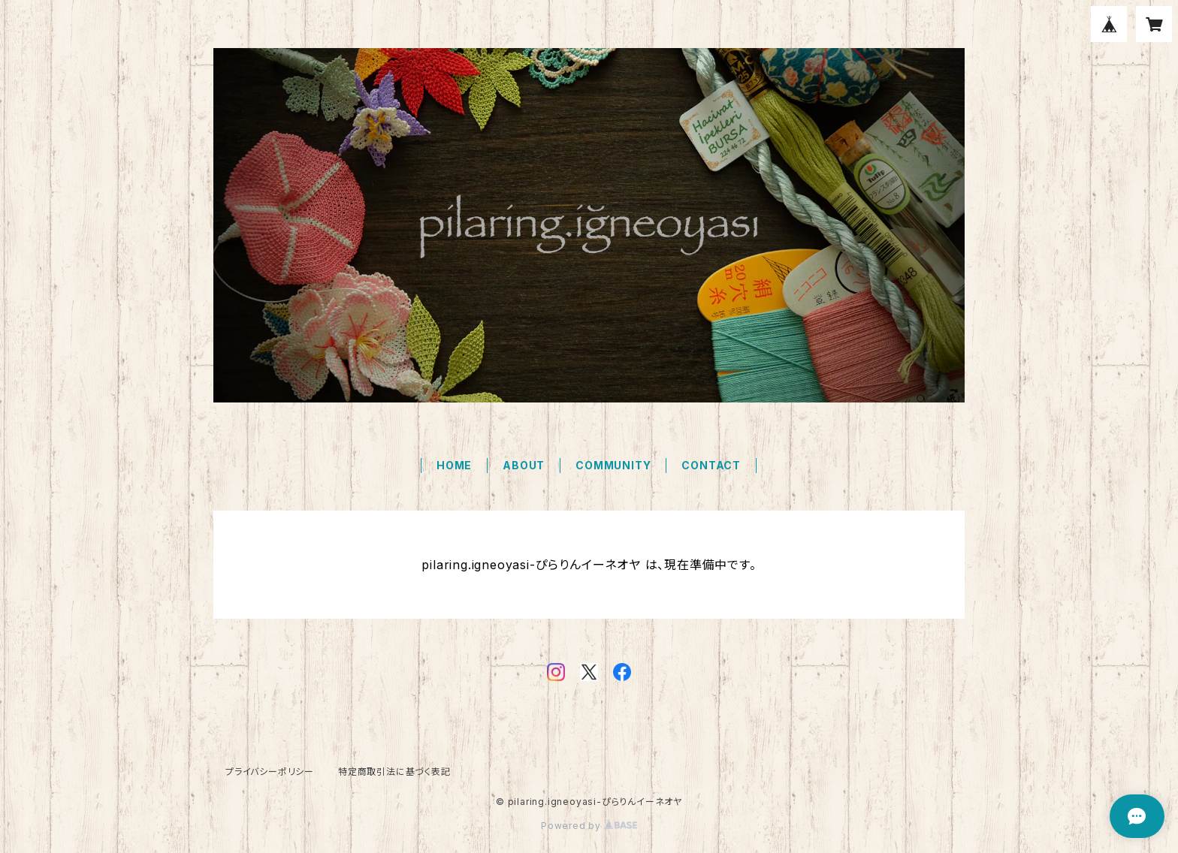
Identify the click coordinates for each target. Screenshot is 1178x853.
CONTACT (711, 465)
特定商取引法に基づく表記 (394, 771)
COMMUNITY (613, 465)
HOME (454, 465)
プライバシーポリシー (269, 771)
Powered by (589, 825)
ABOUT (524, 465)
